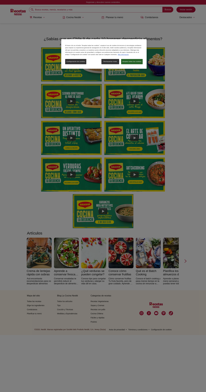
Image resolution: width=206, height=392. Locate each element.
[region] (104, 54)
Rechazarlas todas (110, 61)
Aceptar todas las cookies (131, 61)
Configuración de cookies (75, 61)
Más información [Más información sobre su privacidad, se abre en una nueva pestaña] (123, 54)
